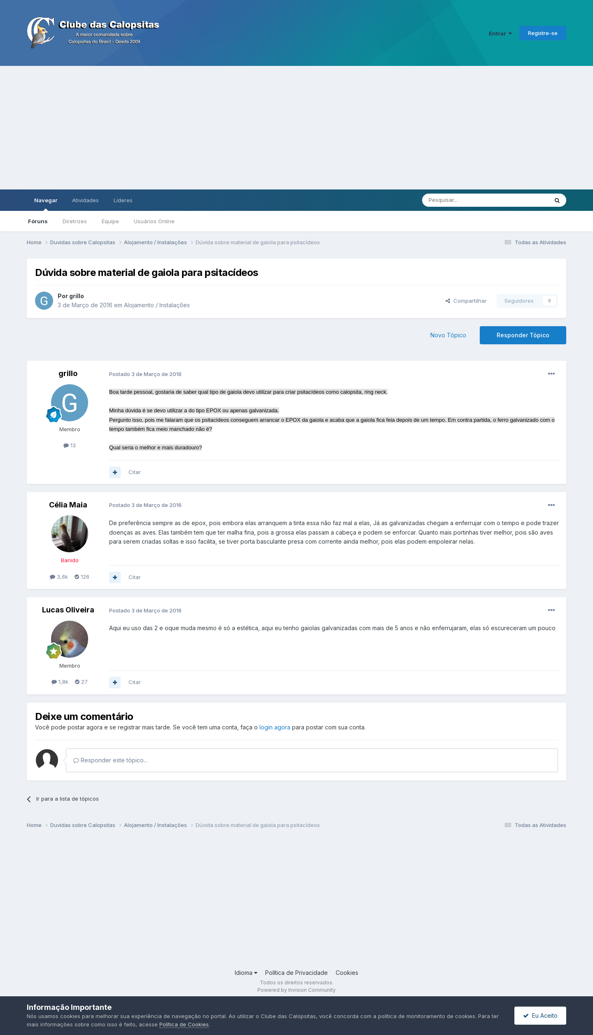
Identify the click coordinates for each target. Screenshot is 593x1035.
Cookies (347, 972)
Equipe (110, 221)
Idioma (246, 972)
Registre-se (543, 33)
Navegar (45, 204)
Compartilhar (466, 300)
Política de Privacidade (296, 972)
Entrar (500, 33)
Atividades (85, 200)
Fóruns (38, 221)
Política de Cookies (184, 1024)
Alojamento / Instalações (157, 304)
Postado (145, 374)
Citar (134, 472)
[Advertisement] (296, 127)
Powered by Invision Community (296, 990)
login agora (274, 727)
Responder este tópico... (110, 760)
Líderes (123, 200)
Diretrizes (75, 221)
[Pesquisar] (462, 200)
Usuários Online (154, 221)
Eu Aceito (540, 1015)
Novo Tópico (448, 335)
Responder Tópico (523, 335)
